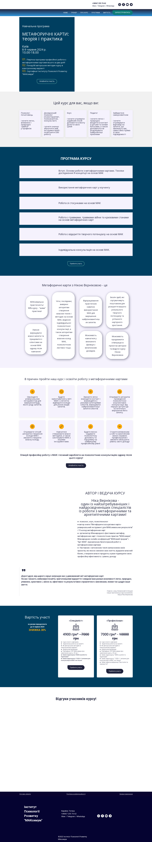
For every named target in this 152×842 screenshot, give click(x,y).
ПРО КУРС (84, 13)
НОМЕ (65, 13)
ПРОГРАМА (95, 13)
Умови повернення (126, 794)
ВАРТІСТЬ (107, 13)
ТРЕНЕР (74, 13)
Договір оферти (25, 794)
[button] (119, 4)
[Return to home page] (21, 4)
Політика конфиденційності (76, 794)
